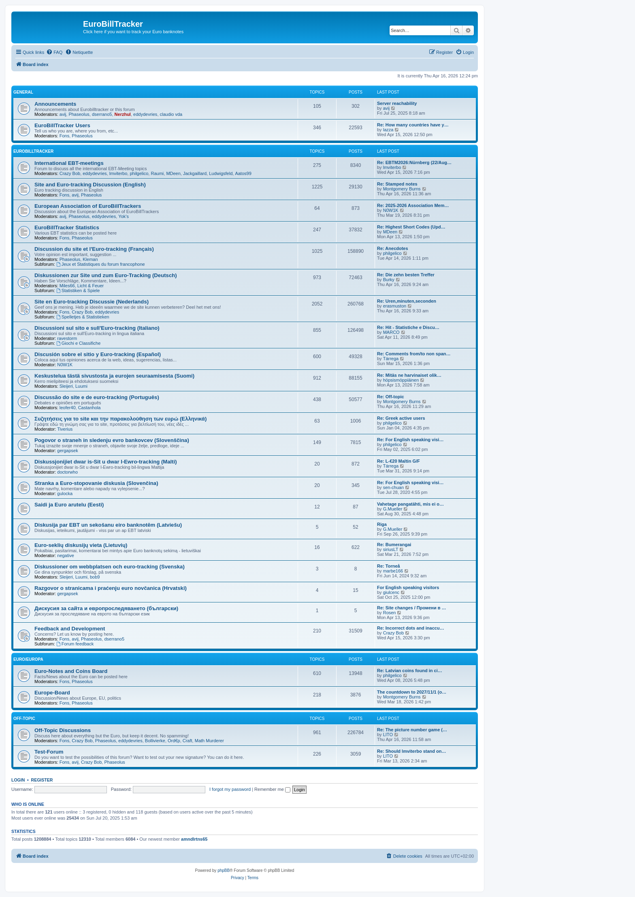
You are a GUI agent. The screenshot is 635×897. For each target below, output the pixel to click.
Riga (382, 524)
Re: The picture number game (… (412, 729)
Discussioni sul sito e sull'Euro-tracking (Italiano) (97, 328)
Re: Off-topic (390, 396)
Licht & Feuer (90, 285)
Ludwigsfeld (220, 173)
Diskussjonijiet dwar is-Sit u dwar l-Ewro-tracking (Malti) (105, 462)
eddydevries (145, 114)
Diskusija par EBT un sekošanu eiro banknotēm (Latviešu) (108, 525)
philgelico (139, 173)
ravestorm (67, 338)
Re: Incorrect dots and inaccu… (410, 628)
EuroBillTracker (33, 151)
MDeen (173, 173)
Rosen (389, 612)
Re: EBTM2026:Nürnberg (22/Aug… (414, 162)
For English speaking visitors (408, 587)
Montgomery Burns (402, 188)
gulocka (64, 493)
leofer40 (68, 407)
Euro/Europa (28, 659)
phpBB (223, 870)
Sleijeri (66, 386)
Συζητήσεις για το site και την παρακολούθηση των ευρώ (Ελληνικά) (120, 419)
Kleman (90, 259)
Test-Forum (49, 752)
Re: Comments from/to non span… (414, 353)
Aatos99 (243, 173)
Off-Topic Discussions (62, 730)
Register (42, 779)
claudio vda (171, 114)
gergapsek (67, 450)
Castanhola (89, 407)
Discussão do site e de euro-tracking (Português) (96, 397)
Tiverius (64, 429)
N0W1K (390, 210)
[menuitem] (54, 52)
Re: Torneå (388, 566)
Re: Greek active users (401, 418)
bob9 (95, 577)
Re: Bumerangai (394, 544)
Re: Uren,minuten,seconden (406, 301)
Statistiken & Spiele (78, 290)
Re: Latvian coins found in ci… (409, 670)
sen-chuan (393, 487)
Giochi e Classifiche (78, 343)
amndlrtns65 (194, 839)
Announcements (55, 104)
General (23, 92)
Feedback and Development (69, 629)
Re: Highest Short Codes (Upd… (411, 226)
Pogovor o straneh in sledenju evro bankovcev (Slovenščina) (111, 440)
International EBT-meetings (69, 163)
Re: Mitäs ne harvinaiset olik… (409, 375)
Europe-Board (52, 693)
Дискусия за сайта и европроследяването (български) (106, 608)
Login (18, 779)
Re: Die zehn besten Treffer (406, 274)
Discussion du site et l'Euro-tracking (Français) (94, 249)
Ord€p (174, 740)
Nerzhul (123, 114)
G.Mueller (393, 508)
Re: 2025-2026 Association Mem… (413, 205)
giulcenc (391, 592)
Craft (187, 740)
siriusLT (390, 549)
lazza (388, 129)
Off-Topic (24, 718)
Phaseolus (78, 114)
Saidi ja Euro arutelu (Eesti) (69, 505)
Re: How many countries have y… (413, 124)
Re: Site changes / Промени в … (411, 607)
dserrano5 (102, 114)
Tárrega (391, 358)
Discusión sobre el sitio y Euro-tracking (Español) (97, 354)
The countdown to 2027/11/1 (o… (411, 692)
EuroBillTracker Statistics (66, 227)
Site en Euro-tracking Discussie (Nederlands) (91, 302)
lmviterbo (118, 173)
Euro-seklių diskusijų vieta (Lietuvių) (80, 545)
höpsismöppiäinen (401, 380)
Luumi (81, 386)
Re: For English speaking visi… (410, 439)
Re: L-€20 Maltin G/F (398, 461)
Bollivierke (155, 740)
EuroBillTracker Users (62, 125)
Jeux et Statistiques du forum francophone (100, 264)
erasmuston (394, 305)
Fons (64, 135)
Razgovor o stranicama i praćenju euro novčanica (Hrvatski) (110, 588)
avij (63, 114)
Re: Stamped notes (397, 184)
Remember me (272, 789)
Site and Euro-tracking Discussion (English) (90, 185)
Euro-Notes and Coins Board (70, 671)
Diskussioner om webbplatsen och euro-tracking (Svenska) (109, 567)
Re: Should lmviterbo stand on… (411, 751)
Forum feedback (75, 643)
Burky (388, 279)
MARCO (391, 332)
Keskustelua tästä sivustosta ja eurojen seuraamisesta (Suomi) (114, 376)
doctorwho (67, 472)
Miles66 (67, 285)
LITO (388, 734)
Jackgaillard (195, 173)
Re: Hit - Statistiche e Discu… (408, 327)
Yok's (123, 216)
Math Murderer (209, 740)
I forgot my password (230, 789)
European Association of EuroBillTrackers (87, 206)
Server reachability (397, 103)
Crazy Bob (70, 173)
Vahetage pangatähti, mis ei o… (410, 504)
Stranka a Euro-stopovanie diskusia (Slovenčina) (96, 483)
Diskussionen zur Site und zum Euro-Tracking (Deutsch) (105, 275)
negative (65, 555)
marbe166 (393, 570)
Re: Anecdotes (392, 248)
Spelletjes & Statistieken (82, 316)
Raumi (157, 173)
